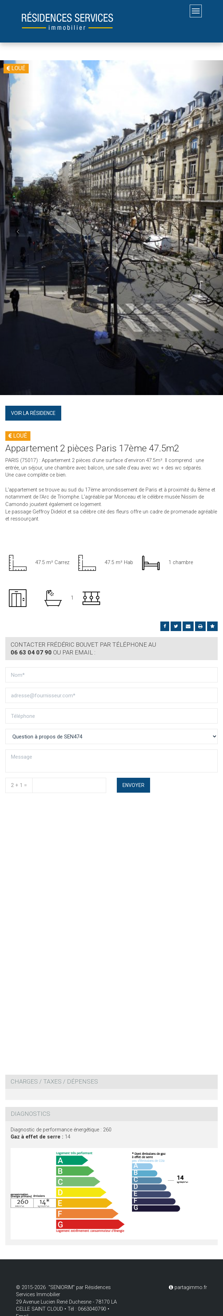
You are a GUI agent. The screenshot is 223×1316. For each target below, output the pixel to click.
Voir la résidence (33, 413)
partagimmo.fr (188, 1287)
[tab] (111, 648)
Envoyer (133, 785)
